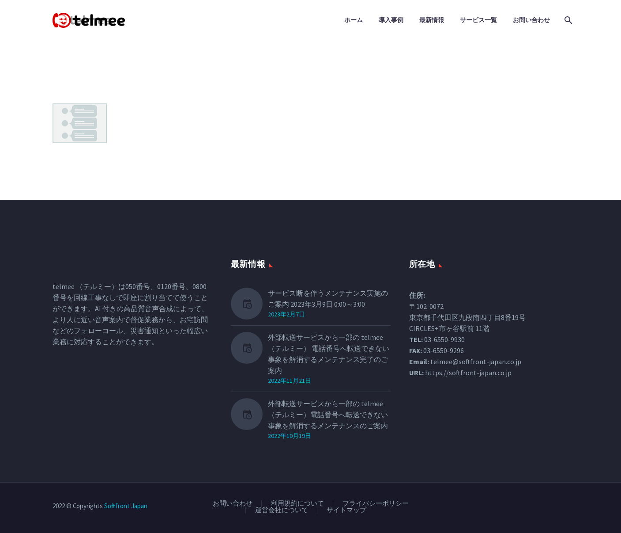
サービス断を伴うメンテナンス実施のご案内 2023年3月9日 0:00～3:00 (328, 298)
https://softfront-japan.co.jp (468, 372)
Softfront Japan (125, 506)
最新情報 (431, 20)
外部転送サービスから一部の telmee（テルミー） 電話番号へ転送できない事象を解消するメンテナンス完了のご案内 (328, 354)
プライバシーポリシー (375, 503)
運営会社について (281, 510)
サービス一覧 (478, 20)
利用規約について (297, 503)
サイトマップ (346, 510)
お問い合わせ (531, 20)
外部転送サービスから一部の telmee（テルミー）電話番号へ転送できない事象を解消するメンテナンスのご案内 (328, 414)
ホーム (353, 20)
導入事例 (391, 20)
